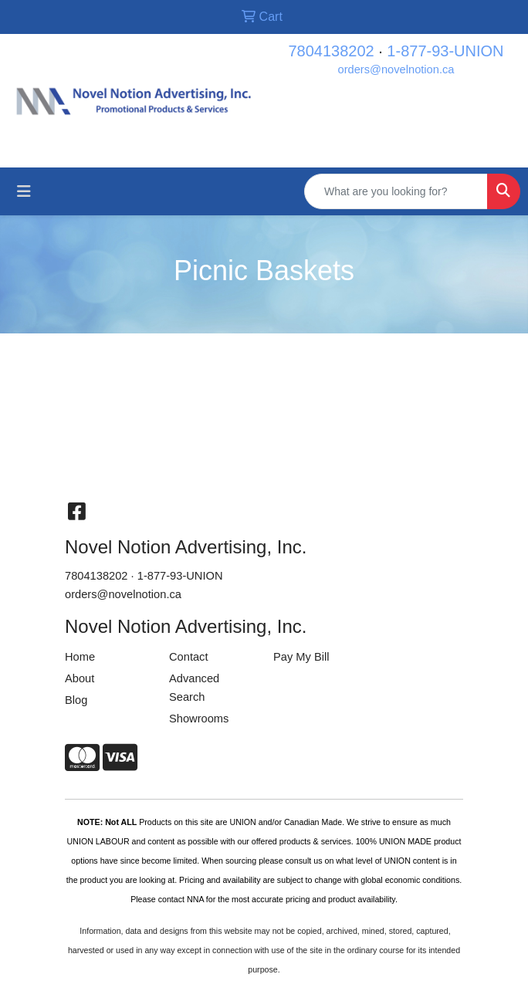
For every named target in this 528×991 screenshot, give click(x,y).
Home (80, 657)
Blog (76, 700)
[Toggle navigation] (24, 191)
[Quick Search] (396, 191)
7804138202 (331, 50)
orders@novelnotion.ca (396, 69)
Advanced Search (194, 687)
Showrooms (198, 718)
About (79, 678)
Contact (188, 657)
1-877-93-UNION (445, 50)
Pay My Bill (301, 657)
